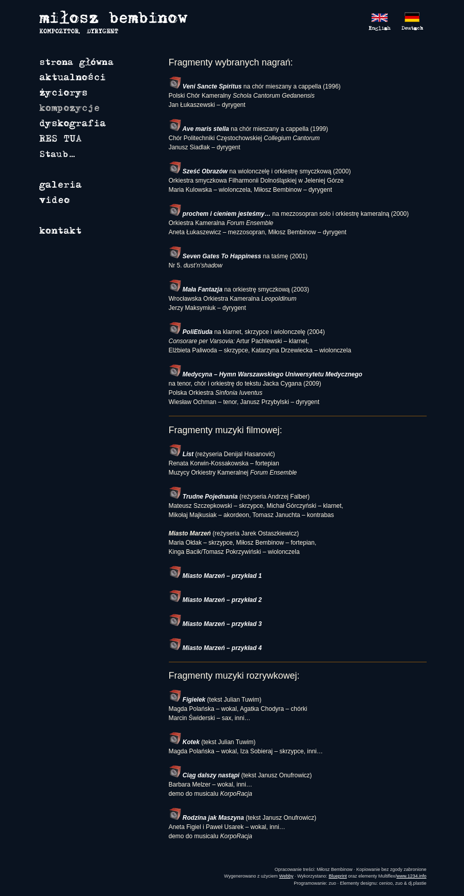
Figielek (187, 699)
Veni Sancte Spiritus (205, 86)
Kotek (184, 742)
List (181, 454)
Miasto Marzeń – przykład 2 (215, 599)
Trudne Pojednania (203, 496)
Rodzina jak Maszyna (206, 817)
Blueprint (337, 876)
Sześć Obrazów (198, 171)
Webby (286, 876)
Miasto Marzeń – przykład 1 (215, 575)
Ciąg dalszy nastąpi (204, 775)
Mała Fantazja (196, 289)
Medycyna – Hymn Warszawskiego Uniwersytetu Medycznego (266, 374)
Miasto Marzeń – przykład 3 (215, 624)
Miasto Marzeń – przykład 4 (215, 648)
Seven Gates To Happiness (215, 256)
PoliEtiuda (191, 331)
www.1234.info (411, 876)
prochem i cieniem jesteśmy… (220, 213)
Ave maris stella (199, 128)
